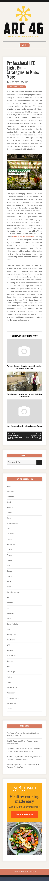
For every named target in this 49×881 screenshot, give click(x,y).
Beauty (9, 502)
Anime (9, 486)
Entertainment (11, 544)
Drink (8, 529)
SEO (8, 645)
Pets (8, 629)
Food (8, 566)
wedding (10, 709)
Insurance (10, 603)
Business (10, 507)
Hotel (8, 597)
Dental (9, 518)
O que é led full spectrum (23, 237)
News (9, 619)
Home (9, 587)
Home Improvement (16, 86)
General (9, 576)
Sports (9, 666)
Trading (9, 677)
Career (9, 513)
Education (10, 534)
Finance (9, 555)
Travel (9, 682)
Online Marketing (13, 624)
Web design (11, 693)
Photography (11, 635)
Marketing (10, 613)
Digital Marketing (12, 523)
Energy (9, 539)
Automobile (11, 497)
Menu (24, 45)
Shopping (10, 650)
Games (9, 571)
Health (9, 582)
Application (10, 491)
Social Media (11, 656)
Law (8, 608)
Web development (13, 698)
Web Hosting (11, 703)
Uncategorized (12, 688)
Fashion (9, 550)
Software (10, 661)
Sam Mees (24, 82)
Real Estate (11, 640)
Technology (11, 672)
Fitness (9, 560)
